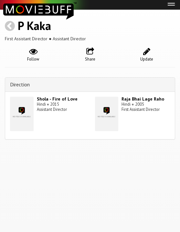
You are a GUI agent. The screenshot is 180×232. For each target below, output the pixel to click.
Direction (20, 84)
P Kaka (34, 25)
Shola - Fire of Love (57, 99)
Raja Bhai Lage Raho (143, 99)
